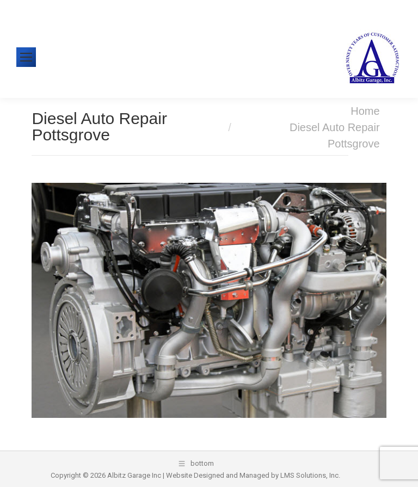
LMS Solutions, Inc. (310, 475)
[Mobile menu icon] (26, 57)
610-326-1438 (58, 8)
